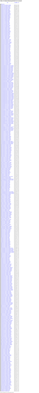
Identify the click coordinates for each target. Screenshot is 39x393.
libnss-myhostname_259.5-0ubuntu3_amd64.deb (6, 213)
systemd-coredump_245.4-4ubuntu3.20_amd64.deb (6, 361)
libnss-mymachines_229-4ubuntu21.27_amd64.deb (6, 214)
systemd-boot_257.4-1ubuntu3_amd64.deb (5, 240)
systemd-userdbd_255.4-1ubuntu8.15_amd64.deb (6, 382)
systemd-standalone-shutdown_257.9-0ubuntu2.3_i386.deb (7, 86)
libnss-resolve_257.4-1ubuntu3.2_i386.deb (5, 235)
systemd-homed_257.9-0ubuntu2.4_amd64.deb (6, 55)
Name (7, 2)
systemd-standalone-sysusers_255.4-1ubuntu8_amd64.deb (7, 130)
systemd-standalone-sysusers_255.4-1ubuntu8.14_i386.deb (7, 122)
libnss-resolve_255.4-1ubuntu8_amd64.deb (5, 257)
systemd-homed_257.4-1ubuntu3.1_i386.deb (5, 49)
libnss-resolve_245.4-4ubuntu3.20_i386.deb (5, 187)
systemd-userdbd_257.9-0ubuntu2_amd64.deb (6, 371)
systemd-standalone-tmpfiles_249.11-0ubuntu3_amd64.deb (7, 191)
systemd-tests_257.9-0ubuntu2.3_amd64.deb (5, 16)
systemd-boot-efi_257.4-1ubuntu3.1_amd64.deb (6, 125)
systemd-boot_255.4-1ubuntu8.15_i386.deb (5, 260)
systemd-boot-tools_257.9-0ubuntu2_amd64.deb (6, 330)
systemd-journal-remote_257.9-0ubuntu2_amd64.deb (6, 294)
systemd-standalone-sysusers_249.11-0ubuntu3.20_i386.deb (7, 249)
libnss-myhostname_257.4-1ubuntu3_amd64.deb (6, 148)
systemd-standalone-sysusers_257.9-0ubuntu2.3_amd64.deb (7, 114)
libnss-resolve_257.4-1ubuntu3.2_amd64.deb (5, 230)
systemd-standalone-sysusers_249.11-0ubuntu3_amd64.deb (7, 250)
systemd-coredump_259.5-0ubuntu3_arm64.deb (6, 310)
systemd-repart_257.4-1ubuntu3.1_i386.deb (5, 182)
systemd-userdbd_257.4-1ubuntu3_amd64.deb (6, 373)
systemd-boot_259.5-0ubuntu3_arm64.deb (5, 351)
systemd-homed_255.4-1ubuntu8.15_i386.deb (6, 60)
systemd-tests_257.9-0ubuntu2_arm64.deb (5, 29)
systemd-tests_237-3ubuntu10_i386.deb (5, 38)
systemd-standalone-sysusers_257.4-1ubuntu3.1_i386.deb (7, 111)
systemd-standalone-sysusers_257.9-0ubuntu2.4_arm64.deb (7, 117)
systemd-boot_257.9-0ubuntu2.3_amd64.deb (5, 357)
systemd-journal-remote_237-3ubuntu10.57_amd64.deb (7, 341)
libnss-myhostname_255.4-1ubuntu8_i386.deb (6, 165)
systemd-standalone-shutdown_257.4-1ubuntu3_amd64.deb (7, 74)
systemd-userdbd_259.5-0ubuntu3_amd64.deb (6, 347)
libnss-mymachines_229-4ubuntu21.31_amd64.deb (6, 212)
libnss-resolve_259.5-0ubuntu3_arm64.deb (5, 180)
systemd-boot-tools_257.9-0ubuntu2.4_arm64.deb (6, 336)
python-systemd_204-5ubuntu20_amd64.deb (5, 387)
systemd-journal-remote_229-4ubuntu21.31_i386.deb (6, 80)
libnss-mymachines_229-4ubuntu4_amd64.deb (6, 207)
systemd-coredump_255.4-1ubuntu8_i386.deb (6, 266)
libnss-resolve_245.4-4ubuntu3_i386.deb (5, 188)
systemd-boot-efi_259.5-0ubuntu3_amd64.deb (6, 177)
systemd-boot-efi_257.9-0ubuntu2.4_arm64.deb (6, 138)
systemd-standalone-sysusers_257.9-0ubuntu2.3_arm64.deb (7, 118)
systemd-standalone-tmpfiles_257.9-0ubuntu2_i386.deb (7, 72)
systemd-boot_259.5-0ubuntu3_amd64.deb (5, 350)
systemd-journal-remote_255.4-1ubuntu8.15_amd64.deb (7, 303)
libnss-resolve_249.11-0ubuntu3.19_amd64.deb (6, 313)
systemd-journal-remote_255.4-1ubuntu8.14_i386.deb (6, 283)
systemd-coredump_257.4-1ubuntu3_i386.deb (6, 297)
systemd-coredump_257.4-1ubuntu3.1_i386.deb (6, 291)
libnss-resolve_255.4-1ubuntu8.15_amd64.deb (6, 255)
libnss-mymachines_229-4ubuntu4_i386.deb (5, 202)
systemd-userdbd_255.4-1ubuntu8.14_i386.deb (6, 377)
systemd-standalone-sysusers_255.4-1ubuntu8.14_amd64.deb (7, 128)
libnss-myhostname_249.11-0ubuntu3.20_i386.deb (6, 340)
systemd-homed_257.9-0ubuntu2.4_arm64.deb (6, 59)
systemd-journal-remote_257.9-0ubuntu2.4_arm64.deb (6, 309)
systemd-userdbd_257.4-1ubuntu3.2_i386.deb (6, 366)
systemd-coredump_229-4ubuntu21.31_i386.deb (6, 217)
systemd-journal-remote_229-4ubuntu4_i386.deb (6, 81)
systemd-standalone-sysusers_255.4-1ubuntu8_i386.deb (7, 127)
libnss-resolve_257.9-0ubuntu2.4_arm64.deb (5, 246)
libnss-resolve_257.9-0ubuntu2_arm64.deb (5, 245)
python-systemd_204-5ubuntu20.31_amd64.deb (6, 388)
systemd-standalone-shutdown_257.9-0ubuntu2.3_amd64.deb (7, 93)
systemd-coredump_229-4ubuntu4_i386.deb (5, 220)
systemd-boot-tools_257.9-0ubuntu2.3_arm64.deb (6, 334)
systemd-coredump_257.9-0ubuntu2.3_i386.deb (6, 273)
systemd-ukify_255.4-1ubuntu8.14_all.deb (5, 389)
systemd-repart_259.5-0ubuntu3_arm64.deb (5, 171)
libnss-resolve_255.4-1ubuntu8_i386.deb (5, 254)
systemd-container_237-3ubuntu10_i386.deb (5, 109)
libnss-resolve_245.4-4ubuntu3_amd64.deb (5, 198)
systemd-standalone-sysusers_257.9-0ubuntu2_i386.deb (7, 108)
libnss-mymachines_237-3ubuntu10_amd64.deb (6, 224)
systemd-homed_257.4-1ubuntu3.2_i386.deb (5, 48)
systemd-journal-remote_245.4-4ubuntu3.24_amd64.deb (7, 318)
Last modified (15, 2)
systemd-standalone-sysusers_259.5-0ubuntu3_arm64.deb (7, 143)
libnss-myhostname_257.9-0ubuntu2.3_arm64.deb (6, 155)
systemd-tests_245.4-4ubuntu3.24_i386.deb (5, 33)
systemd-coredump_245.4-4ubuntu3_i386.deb (6, 368)
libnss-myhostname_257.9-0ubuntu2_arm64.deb (6, 156)
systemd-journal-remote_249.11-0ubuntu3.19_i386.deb (6, 287)
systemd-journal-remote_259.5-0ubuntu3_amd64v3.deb (7, 267)
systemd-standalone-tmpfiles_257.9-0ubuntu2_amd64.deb (7, 77)
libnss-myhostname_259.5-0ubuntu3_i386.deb (6, 208)
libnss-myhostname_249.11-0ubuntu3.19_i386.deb (6, 339)
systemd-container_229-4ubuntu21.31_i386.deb (6, 39)
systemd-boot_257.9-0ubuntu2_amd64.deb (5, 356)
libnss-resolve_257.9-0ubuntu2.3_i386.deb (5, 234)
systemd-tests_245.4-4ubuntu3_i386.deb (5, 35)
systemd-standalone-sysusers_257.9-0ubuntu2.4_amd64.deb (7, 113)
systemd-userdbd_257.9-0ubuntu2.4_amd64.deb (6, 372)
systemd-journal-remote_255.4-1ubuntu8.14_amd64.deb (7, 302)
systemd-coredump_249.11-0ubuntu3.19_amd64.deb (6, 328)
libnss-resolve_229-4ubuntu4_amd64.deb (5, 223)
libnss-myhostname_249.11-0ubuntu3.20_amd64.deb (6, 344)
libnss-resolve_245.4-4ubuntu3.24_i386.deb (5, 186)
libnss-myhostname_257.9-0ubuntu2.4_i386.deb (6, 144)
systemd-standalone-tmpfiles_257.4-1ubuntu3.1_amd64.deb (7, 65)
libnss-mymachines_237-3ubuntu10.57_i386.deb (6, 219)
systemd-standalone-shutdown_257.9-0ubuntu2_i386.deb (7, 87)
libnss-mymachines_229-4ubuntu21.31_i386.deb (6, 203)
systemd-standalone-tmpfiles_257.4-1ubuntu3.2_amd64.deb (7, 66)
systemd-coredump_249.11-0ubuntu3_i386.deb (6, 329)
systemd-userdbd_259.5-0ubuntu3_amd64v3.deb (6, 346)
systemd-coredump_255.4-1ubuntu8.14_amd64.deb (6, 270)
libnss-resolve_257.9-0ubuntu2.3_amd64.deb (5, 244)
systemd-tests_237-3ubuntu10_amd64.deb (5, 37)
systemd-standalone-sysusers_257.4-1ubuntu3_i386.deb (7, 112)
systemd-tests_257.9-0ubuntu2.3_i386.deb (5, 19)
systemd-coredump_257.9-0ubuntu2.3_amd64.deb (6, 299)
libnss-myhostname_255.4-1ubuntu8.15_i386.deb (6, 162)
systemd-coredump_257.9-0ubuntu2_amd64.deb (6, 298)
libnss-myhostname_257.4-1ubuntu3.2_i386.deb (6, 151)
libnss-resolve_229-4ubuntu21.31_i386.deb (5, 209)
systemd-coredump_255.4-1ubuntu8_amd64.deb (6, 271)
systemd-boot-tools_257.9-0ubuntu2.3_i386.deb (6, 324)
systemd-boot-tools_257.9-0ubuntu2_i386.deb (6, 325)
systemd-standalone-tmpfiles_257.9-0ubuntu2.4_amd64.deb (7, 75)
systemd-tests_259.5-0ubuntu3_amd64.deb (5, 18)
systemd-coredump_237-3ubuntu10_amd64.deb (6, 384)
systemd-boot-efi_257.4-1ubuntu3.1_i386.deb (6, 134)
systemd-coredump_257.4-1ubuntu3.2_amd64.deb (6, 292)
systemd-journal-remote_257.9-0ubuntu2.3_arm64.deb (6, 308)
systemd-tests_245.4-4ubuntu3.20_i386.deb (5, 34)
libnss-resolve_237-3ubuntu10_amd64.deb (5, 225)
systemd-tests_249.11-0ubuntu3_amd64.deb (5, 6)
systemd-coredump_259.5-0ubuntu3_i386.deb (6, 272)
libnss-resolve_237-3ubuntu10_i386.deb (5, 218)
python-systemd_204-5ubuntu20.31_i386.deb (5, 386)
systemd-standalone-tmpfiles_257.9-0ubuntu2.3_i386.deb (7, 70)
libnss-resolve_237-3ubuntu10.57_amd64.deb (5, 229)
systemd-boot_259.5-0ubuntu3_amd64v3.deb (5, 349)
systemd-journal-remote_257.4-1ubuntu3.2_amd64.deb (6, 277)
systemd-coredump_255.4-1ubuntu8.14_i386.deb (6, 265)
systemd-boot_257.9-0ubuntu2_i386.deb (5, 352)
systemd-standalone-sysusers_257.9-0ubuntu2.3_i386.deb (7, 106)
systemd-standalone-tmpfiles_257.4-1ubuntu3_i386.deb (7, 71)
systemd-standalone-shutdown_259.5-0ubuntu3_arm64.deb (7, 129)
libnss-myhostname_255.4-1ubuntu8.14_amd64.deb (6, 166)
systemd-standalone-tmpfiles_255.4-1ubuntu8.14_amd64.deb (7, 96)
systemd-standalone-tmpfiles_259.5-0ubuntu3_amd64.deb (7, 102)
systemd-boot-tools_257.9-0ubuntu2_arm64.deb (6, 335)
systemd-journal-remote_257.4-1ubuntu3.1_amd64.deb (6, 275)
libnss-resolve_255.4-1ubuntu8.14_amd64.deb (6, 256)
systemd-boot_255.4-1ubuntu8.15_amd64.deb (6, 261)
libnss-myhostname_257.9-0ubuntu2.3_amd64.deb (6, 150)
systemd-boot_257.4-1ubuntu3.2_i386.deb (5, 239)
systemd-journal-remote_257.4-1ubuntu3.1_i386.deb (6, 278)
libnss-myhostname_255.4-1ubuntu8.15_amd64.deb (6, 164)
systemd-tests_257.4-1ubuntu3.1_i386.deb (5, 22)
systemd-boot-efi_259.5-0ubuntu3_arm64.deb (6, 199)
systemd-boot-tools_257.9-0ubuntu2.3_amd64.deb (6, 331)
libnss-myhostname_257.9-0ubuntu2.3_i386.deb (6, 145)
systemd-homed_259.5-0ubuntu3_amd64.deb (5, 53)
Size (18, 2)
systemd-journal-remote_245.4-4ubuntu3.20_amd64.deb (7, 320)
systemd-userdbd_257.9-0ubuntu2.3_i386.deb (6, 363)
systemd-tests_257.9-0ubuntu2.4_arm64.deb (5, 27)
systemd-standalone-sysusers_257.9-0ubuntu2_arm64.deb (7, 119)
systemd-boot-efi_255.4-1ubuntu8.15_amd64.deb (6, 159)
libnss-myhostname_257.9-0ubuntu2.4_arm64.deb (6, 154)
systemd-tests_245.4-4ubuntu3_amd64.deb (5, 32)
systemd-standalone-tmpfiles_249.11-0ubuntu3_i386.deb (7, 176)
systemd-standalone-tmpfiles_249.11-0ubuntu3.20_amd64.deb (7, 192)
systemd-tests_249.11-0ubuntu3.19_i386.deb (5, 8)
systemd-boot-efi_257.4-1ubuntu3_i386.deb (5, 135)
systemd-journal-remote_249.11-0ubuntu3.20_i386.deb (6, 286)
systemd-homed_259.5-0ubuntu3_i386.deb (5, 44)
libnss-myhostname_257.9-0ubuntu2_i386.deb (6, 146)
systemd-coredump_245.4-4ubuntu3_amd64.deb (6, 376)
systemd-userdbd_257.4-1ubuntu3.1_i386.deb (6, 365)
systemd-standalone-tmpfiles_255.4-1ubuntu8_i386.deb (7, 92)
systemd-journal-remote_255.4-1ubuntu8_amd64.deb (6, 304)
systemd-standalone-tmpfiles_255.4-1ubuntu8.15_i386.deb (7, 90)
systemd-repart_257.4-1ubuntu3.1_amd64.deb (6, 197)
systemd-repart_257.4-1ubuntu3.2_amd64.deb (6, 196)
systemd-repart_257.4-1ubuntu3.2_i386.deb (5, 181)
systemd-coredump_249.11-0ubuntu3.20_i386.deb (6, 323)
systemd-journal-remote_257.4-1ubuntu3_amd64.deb (6, 276)
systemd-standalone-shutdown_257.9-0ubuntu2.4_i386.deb (7, 85)
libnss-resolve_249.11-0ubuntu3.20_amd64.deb (6, 315)
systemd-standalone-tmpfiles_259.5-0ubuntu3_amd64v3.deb (7, 101)
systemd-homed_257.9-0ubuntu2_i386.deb (5, 50)
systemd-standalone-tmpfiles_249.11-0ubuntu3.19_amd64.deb (7, 193)
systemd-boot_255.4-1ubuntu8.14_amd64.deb (6, 262)
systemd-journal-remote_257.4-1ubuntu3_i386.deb (6, 281)
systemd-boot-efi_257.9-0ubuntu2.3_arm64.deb (6, 139)
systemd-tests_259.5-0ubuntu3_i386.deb (5, 24)
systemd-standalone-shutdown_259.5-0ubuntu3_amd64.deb (7, 123)
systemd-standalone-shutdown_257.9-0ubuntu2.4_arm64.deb (7, 97)
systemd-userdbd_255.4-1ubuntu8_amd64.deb (6, 383)
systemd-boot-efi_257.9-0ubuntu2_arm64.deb (6, 140)
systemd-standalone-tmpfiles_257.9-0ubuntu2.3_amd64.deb (7, 76)
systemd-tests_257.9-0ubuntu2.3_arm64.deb (5, 28)
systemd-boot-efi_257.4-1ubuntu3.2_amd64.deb (6, 124)
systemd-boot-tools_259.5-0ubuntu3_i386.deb (6, 319)
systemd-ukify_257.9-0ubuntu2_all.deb (5, 175)
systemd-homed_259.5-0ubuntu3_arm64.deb (5, 54)
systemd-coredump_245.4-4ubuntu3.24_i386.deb (6, 355)
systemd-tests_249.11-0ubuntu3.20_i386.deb (5, 7)
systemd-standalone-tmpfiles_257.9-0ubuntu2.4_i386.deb (7, 69)
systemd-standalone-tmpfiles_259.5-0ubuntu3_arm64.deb (7, 103)
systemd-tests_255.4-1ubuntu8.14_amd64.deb (6, 13)
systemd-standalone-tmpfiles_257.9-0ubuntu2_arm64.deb (7, 82)
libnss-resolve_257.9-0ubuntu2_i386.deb (5, 233)
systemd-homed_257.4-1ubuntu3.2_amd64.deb (6, 45)
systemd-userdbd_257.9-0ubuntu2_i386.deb (5, 362)
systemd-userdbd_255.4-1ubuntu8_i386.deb (5, 378)
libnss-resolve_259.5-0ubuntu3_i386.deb (5, 170)
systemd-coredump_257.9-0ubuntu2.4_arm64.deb (6, 312)
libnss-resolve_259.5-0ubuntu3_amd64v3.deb (5, 172)
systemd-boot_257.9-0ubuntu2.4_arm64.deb (5, 360)
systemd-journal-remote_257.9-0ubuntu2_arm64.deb (6, 307)
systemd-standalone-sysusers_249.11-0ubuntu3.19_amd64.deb (7, 251)
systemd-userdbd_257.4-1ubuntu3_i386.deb (5, 367)
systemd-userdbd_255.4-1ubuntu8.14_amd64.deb (6, 381)
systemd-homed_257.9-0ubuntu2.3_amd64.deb (6, 56)
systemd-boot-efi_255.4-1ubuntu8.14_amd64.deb (6, 160)
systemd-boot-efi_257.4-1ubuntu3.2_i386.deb (6, 133)
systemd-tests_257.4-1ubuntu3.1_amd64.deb (5, 11)
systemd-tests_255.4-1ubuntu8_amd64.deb (5, 12)
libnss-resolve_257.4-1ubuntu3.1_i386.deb (5, 236)
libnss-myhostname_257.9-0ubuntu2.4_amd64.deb (6, 149)
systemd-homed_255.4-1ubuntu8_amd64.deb (5, 64)
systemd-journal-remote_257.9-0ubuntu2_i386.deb (6, 282)
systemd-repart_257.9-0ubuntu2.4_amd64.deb (6, 201)
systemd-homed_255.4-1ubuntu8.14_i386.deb (6, 61)
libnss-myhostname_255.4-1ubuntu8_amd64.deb (6, 167)
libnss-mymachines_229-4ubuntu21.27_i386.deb (6, 204)
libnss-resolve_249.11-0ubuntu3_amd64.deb (5, 314)
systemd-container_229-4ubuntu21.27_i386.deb (6, 40)
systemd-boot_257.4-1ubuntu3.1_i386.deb (5, 238)
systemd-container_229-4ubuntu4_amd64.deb (6, 43)
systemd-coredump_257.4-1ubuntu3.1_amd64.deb (6, 293)
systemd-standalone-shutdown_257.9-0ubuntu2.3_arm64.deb (7, 98)
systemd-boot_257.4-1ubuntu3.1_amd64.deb (5, 241)
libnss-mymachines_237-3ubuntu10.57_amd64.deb (6, 228)
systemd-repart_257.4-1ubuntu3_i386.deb (5, 183)
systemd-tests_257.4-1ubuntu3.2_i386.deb (5, 23)
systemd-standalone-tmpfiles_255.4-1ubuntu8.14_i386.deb (7, 91)
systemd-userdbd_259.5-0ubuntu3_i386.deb (5, 345)
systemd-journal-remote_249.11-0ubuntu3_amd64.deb (6, 288)
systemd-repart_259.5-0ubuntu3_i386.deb (5, 161)
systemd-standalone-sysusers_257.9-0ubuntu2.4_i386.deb (7, 107)
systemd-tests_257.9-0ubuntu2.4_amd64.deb (5, 17)
